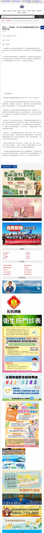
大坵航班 (28, 256)
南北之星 (28, 254)
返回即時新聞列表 (10, 166)
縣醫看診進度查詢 (7, 267)
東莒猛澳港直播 (6, 274)
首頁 (3, 20)
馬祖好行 (28, 258)
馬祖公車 (5, 258)
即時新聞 (9, 20)
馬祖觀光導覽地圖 (7, 265)
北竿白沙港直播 (6, 272)
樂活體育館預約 (27, 265)
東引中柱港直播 (27, 272)
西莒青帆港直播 (27, 274)
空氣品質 (26, 267)
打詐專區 (5, 270)
